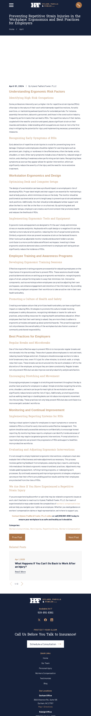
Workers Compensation (45, 637)
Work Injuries (36, 492)
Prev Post (17, 501)
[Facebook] (45, 583)
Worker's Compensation (69, 492)
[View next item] (22, 548)
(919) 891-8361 (64, 480)
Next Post (74, 501)
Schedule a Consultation (45, 608)
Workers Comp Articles (19, 492)
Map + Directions (45, 670)
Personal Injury (45, 632)
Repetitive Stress (50, 492)
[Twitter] (39, 583)
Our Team (45, 627)
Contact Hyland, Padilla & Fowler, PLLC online (32, 480)
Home (45, 622)
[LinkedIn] (51, 583)
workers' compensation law (68, 467)
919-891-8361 (45, 577)
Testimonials (45, 642)
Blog (45, 647)
